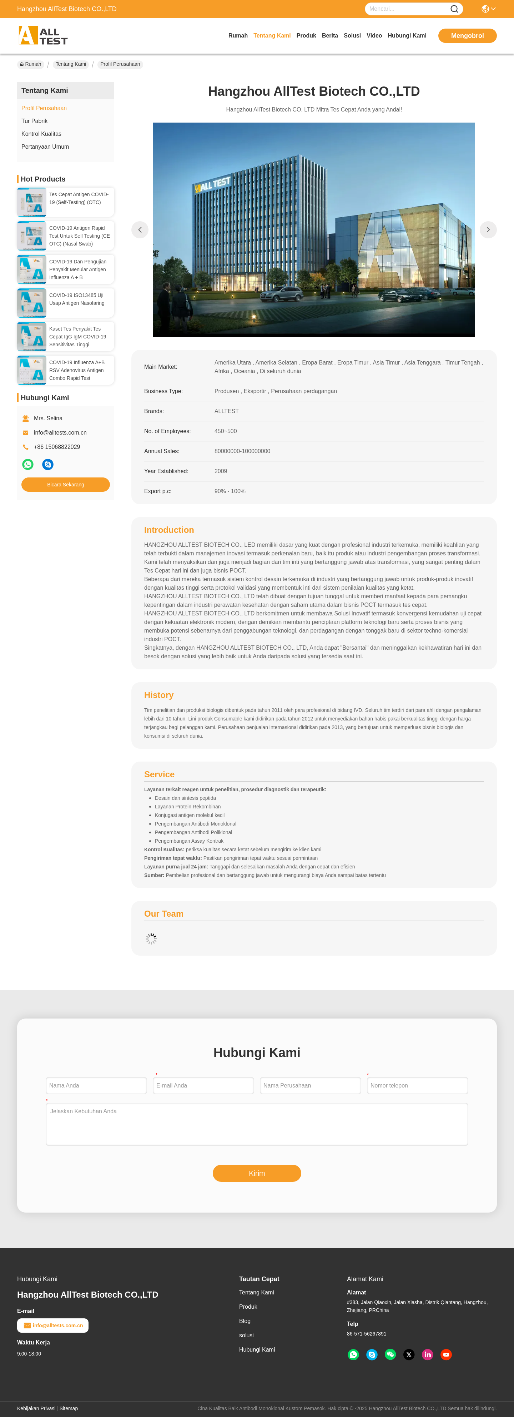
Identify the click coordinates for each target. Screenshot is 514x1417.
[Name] (454, 9)
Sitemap (69, 1408)
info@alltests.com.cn (60, 433)
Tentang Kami (272, 36)
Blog (245, 1321)
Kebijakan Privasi (36, 1408)
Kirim (257, 1173)
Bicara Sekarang (65, 484)
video (374, 36)
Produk (306, 36)
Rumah (238, 36)
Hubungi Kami (407, 36)
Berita (330, 36)
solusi (352, 36)
